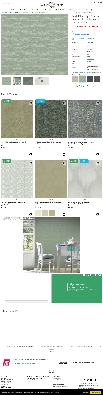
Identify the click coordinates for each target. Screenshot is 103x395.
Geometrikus (90, 59)
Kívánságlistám (32, 380)
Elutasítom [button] (86, 392)
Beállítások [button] (56, 392)
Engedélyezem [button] (96, 392)
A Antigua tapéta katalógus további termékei (81, 362)
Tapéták (10, 12)
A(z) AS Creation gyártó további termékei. (23, 363)
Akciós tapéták (6, 383)
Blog (3, 386)
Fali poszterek (6, 381)
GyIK (28, 381)
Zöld (88, 54)
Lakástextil (5, 384)
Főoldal (4, 12)
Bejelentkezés (6, 388)
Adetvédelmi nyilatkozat (35, 378)
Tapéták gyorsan (7, 380)
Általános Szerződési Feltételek (38, 376)
